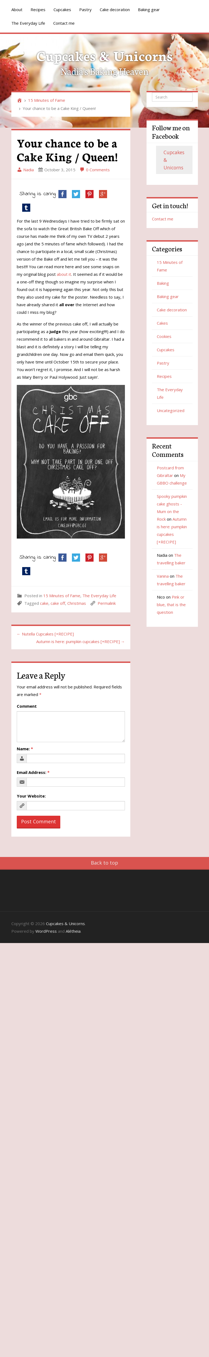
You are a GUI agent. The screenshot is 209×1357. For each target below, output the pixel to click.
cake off (58, 603)
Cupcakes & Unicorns (104, 55)
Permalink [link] (107, 603)
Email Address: (33, 772)
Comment (27, 706)
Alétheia (73, 931)
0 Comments (94, 169)
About (16, 9)
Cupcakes (62, 9)
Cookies (164, 336)
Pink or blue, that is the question (171, 604)
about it (64, 274)
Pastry (85, 9)
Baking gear (149, 9)
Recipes (38, 9)
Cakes (162, 323)
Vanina (163, 576)
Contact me (64, 23)
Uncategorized (170, 410)
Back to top (104, 862)
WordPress (46, 931)
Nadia (25, 169)
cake (44, 603)
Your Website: (31, 796)
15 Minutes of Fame (46, 100)
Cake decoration (115, 9)
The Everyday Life (28, 23)
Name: (25, 748)
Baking (163, 283)
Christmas (76, 603)
